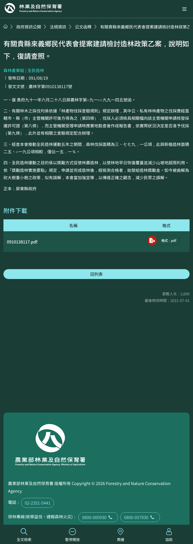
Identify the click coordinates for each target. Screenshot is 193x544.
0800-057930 (140, 517)
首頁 (5, 26)
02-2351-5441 (37, 503)
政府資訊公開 (28, 27)
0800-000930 (98, 517)
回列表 (96, 274)
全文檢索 (24, 535)
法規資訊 (58, 27)
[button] (184, 9)
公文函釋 (83, 27)
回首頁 (33, 8)
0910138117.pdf (22, 242)
